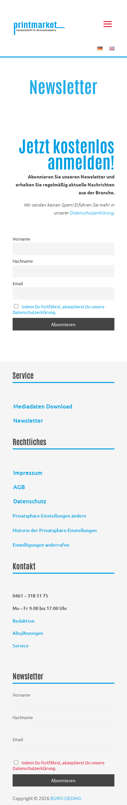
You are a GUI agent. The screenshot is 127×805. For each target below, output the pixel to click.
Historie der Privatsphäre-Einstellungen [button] (55, 530)
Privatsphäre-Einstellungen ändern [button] (49, 516)
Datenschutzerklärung (91, 212)
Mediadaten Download (42, 406)
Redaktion (24, 621)
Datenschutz (29, 501)
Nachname (23, 261)
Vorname (21, 239)
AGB (19, 487)
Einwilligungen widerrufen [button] (41, 545)
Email (18, 283)
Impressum (27, 473)
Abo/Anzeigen (28, 633)
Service (21, 645)
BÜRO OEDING (65, 798)
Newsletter (28, 420)
